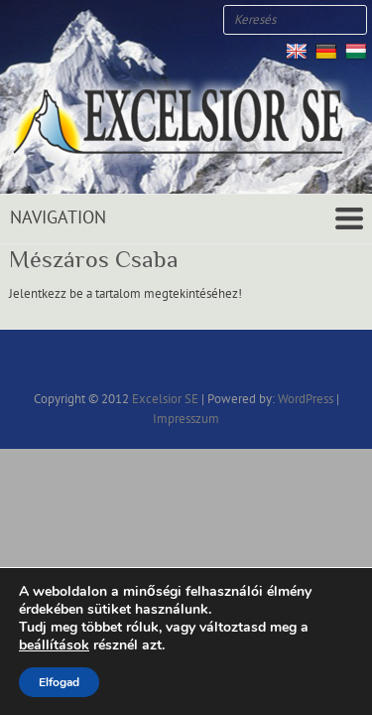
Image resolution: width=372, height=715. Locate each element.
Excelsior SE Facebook (20, 20)
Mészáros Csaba (94, 259)
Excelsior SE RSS (109, 20)
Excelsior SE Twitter (49, 20)
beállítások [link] (54, 645)
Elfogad (59, 682)
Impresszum (186, 419)
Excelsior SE (165, 399)
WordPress (305, 399)
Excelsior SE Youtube (79, 20)
